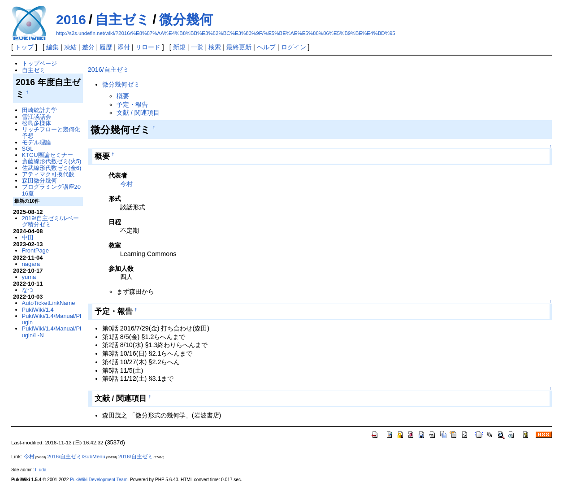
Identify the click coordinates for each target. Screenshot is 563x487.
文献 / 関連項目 (138, 112)
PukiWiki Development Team (98, 479)
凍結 (70, 47)
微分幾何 (186, 19)
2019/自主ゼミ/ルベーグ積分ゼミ (50, 221)
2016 (71, 19)
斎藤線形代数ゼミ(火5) (52, 161)
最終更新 (238, 47)
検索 (214, 47)
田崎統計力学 (39, 110)
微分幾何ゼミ (121, 84)
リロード (147, 47)
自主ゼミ (122, 19)
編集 (52, 47)
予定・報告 (132, 104)
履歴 (106, 47)
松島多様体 (36, 123)
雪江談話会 (36, 116)
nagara (31, 264)
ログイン (293, 47)
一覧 (197, 47)
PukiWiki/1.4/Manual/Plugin (51, 319)
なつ (28, 290)
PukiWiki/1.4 (38, 309)
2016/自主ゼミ (108, 69)
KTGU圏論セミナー (47, 155)
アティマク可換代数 (48, 174)
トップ (24, 47)
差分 (88, 47)
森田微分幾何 (39, 180)
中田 (28, 237)
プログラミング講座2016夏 (51, 189)
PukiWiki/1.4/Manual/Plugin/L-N (51, 331)
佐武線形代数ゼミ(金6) (52, 168)
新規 (179, 47)
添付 (123, 47)
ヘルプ (266, 47)
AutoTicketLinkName (48, 303)
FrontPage (35, 250)
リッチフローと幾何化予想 (51, 132)
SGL (28, 148)
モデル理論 (36, 142)
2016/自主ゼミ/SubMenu (76, 456)
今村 (126, 183)
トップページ (39, 63)
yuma (29, 277)
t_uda (40, 469)
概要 (123, 96)
